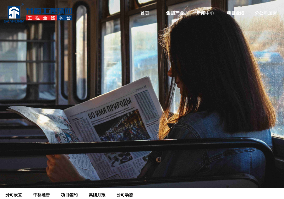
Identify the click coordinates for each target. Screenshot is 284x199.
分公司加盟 (266, 13)
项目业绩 (235, 13)
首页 (144, 13)
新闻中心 (205, 13)
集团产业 (175, 13)
